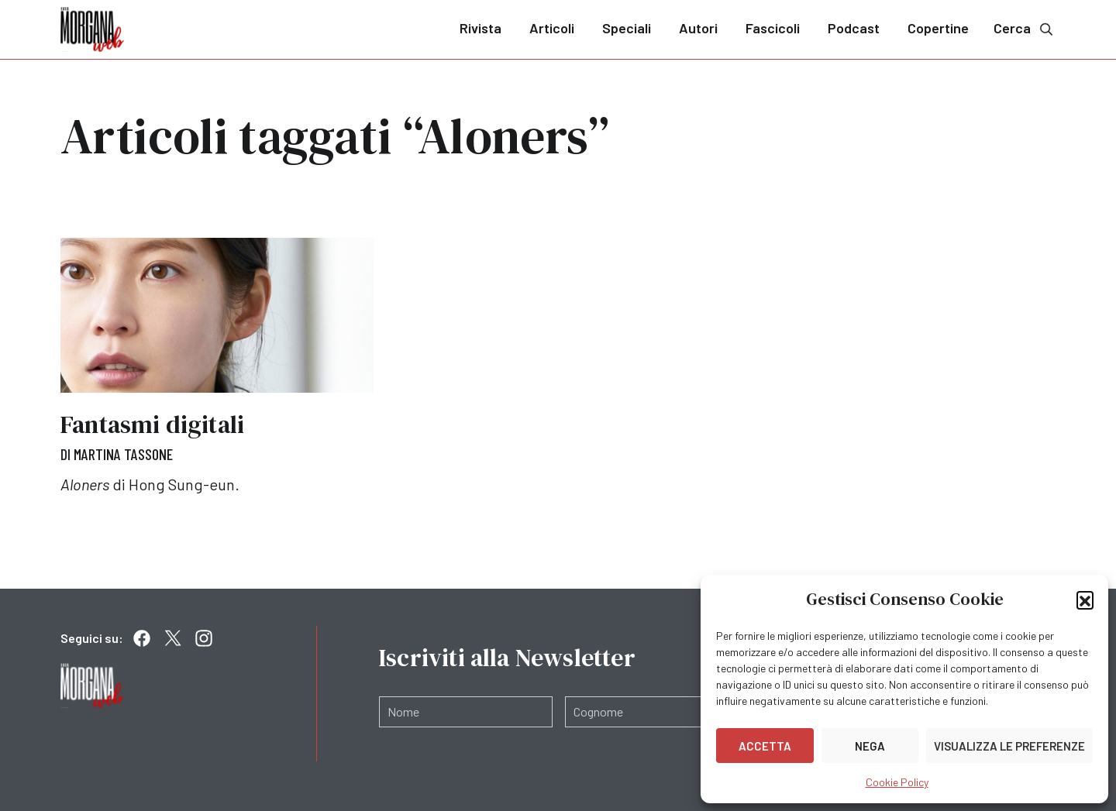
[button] (1085, 599)
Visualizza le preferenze (1009, 746)
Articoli (551, 27)
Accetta (765, 746)
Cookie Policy (897, 782)
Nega (870, 746)
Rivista (480, 27)
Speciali (626, 27)
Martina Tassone (123, 454)
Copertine (938, 27)
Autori (698, 27)
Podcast (854, 27)
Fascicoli (773, 27)
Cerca (1025, 28)
